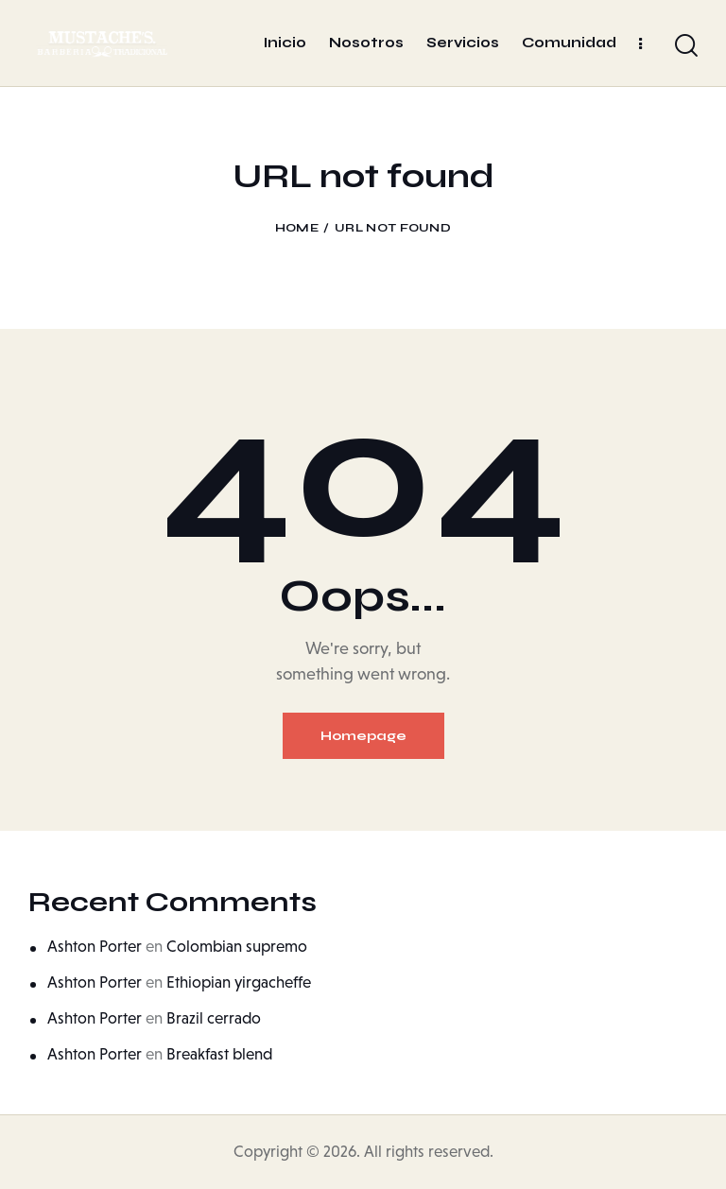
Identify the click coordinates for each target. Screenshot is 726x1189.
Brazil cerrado (213, 1018)
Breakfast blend (219, 1054)
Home (297, 227)
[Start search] (686, 45)
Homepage (363, 736)
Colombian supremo (236, 947)
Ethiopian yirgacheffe (238, 982)
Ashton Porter (94, 947)
